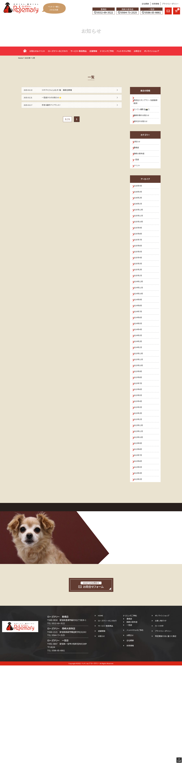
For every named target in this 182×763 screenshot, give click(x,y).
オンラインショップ (151, 51)
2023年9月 (139, 438)
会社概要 (145, 3)
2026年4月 (139, 202)
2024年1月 (139, 408)
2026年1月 (139, 225)
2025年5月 (139, 286)
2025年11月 (140, 240)
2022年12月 (140, 507)
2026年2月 (139, 218)
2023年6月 (139, 461)
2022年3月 (139, 575)
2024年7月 (139, 362)
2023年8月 (139, 446)
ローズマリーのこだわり (58, 51)
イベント (138, 180)
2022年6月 (139, 553)
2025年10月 (140, 248)
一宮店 (138, 173)
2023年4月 (139, 476)
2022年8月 (139, 537)
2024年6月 (139, 370)
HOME (100, 713)
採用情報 (155, 3)
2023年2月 (139, 492)
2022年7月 (139, 545)
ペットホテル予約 (124, 51)
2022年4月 (139, 568)
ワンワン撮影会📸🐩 (143, 113)
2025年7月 (139, 271)
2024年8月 (139, 355)
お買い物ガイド (161, 718)
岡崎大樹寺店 (141, 165)
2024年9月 (139, 347)
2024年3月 (139, 393)
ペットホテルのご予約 (135, 727)
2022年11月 (140, 514)
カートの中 (159, 723)
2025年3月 (139, 301)
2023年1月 (139, 499)
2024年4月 (139, 385)
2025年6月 (139, 278)
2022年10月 (140, 522)
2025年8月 (139, 263)
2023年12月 (140, 415)
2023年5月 (139, 469)
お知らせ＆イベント (37, 51)
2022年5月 (139, 560)
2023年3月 (139, 484)
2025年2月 (139, 309)
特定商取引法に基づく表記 (165, 733)
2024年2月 (139, 400)
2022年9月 (139, 530)
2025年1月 (139, 317)
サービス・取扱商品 (78, 51)
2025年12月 (140, 233)
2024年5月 (139, 377)
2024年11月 (140, 332)
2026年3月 (139, 210)
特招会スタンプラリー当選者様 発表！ (146, 104)
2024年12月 (140, 324)
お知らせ (138, 150)
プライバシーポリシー (170, 3)
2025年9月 (139, 256)
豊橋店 (138, 158)
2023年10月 (140, 431)
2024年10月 (140, 339)
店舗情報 (93, 51)
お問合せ (137, 51)
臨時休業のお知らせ (143, 120)
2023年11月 (140, 423)
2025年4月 (139, 294)
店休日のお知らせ (142, 128)
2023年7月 (139, 453)
